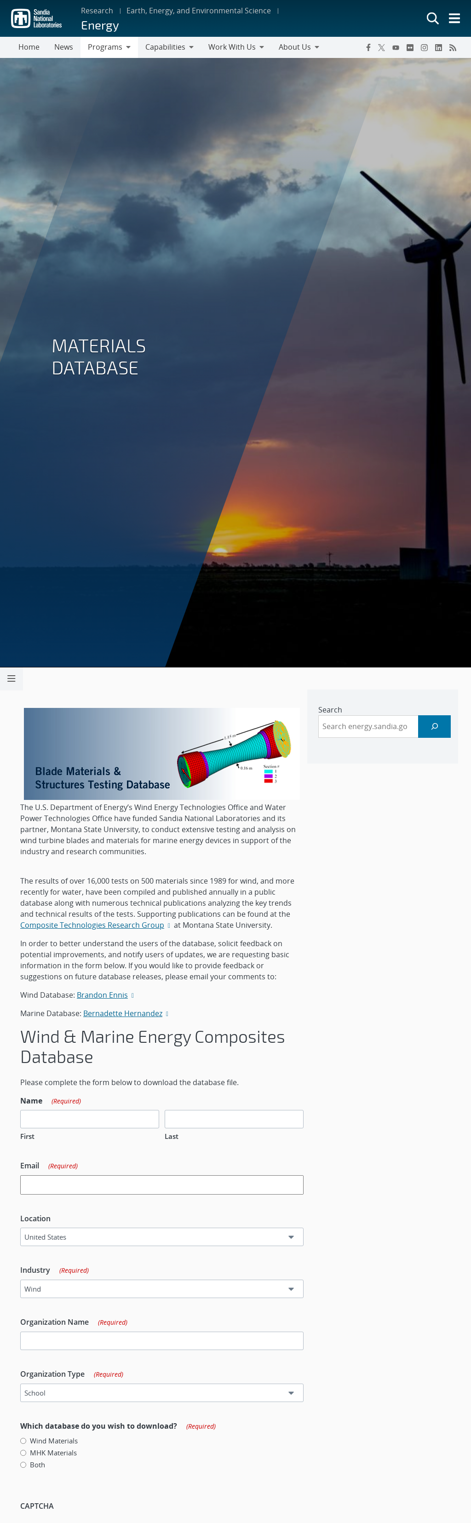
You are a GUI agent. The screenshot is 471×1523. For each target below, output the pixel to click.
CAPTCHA (40, 1506)
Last (175, 1136)
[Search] (437, 726)
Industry (57, 1270)
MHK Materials (56, 1452)
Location (38, 1218)
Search (333, 710)
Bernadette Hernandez (126, 1013)
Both (40, 1464)
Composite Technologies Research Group (99, 925)
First (30, 1136)
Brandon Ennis (105, 995)
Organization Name (77, 1322)
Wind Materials (57, 1440)
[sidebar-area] (385, 727)
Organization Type (74, 1374)
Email (52, 1166)
